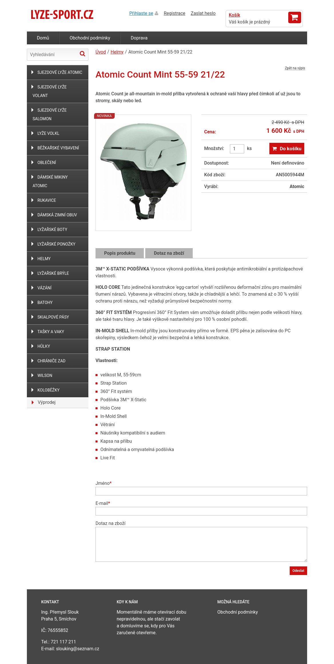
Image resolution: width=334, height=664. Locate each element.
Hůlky (43, 346)
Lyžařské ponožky (56, 244)
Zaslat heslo (203, 13)
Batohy (45, 302)
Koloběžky (48, 390)
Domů (43, 38)
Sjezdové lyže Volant (50, 91)
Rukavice (46, 200)
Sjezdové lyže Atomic (59, 72)
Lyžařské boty (52, 229)
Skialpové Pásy (53, 317)
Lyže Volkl (48, 133)
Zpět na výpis (295, 68)
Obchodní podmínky (89, 38)
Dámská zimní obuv (57, 215)
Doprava (139, 38)
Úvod (101, 52)
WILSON (44, 375)
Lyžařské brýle (53, 273)
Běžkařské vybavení (58, 148)
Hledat (82, 53)
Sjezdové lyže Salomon (50, 114)
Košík (234, 15)
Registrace (174, 13)
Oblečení (46, 162)
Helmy (44, 258)
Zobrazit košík (294, 17)
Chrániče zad (51, 361)
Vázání (44, 288)
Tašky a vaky (50, 331)
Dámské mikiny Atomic (50, 181)
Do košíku (290, 148)
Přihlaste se (141, 13)
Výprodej (46, 402)
